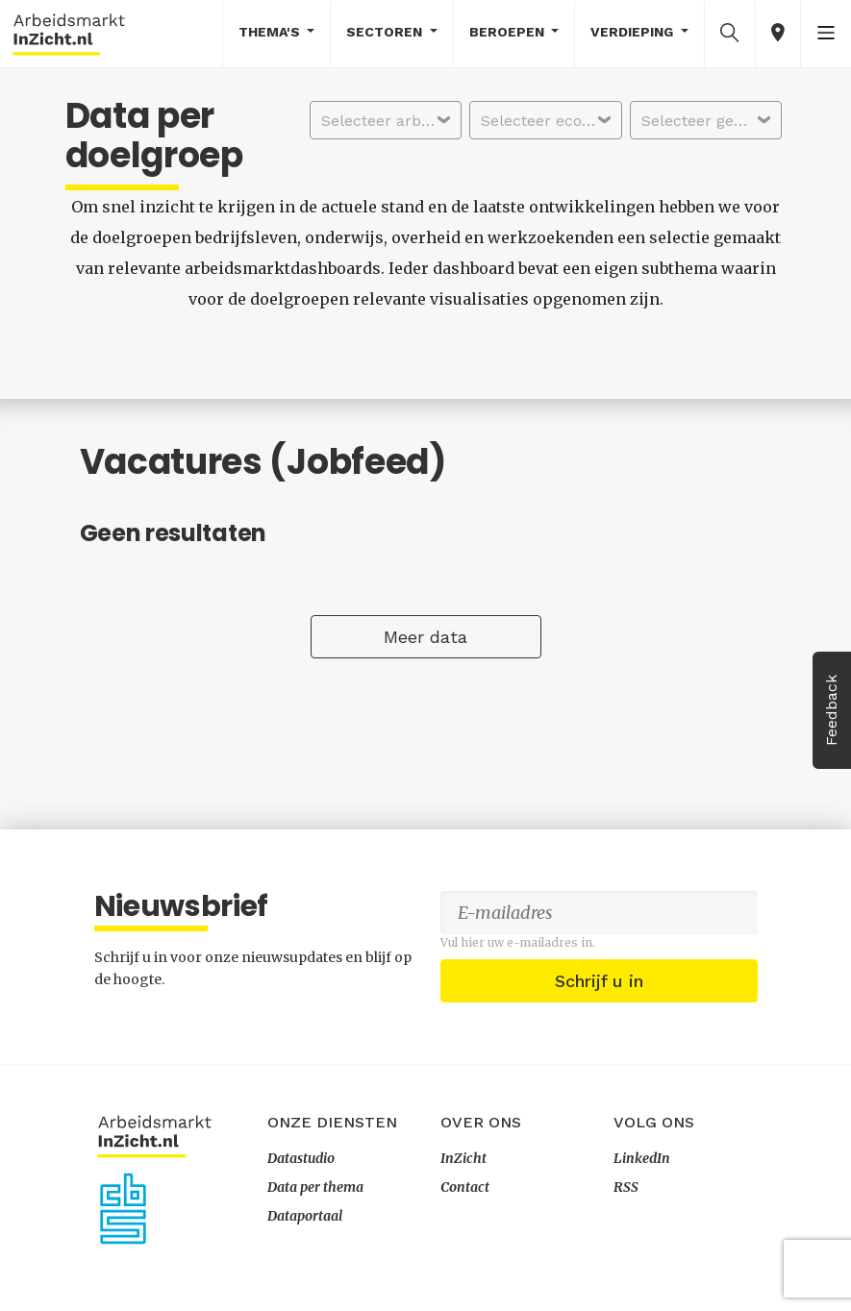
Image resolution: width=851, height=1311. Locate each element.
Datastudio (301, 1158)
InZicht (463, 1158)
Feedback (831, 710)
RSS (625, 1187)
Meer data (425, 637)
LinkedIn (641, 1158)
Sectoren (386, 31)
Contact (464, 1187)
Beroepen (508, 31)
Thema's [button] (271, 31)
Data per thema (315, 1187)
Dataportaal (304, 1215)
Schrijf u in (599, 981)
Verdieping (633, 31)
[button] (730, 32)
